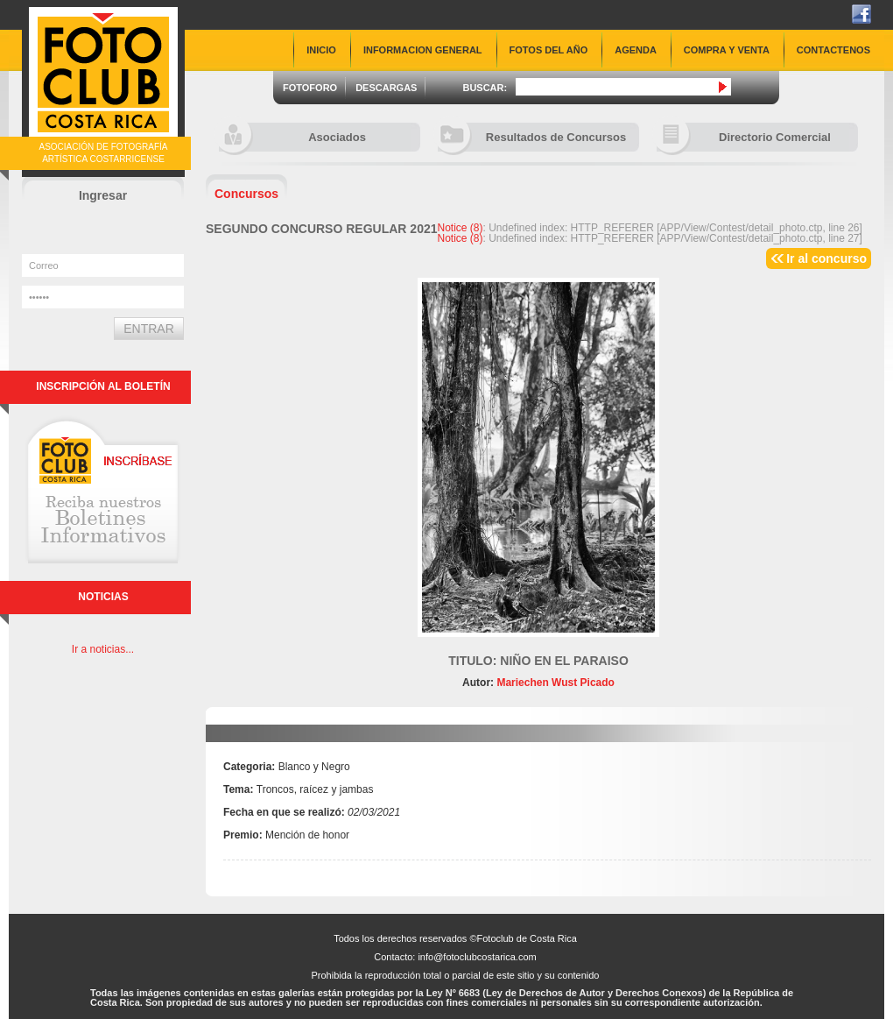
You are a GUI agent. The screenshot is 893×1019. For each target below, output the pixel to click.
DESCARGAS (386, 87)
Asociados (292, 137)
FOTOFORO (310, 87)
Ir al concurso (826, 258)
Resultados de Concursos (532, 137)
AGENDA (636, 50)
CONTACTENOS (833, 50)
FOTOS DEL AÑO (549, 50)
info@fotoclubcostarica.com (477, 957)
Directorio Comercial (744, 137)
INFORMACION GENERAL (422, 50)
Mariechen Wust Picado (554, 682)
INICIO (321, 50)
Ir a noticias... (103, 649)
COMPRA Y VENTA (727, 50)
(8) (460, 228)
